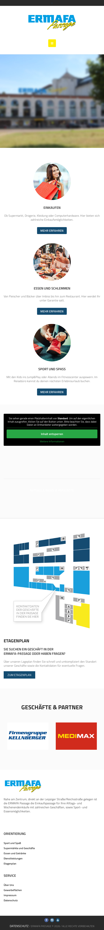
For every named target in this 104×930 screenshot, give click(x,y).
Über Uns (9, 885)
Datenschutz (11, 900)
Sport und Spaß (12, 843)
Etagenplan (10, 863)
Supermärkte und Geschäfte (19, 848)
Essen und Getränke (15, 853)
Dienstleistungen (13, 858)
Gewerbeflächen (13, 890)
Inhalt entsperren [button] (52, 434)
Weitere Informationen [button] (52, 441)
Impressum (10, 895)
